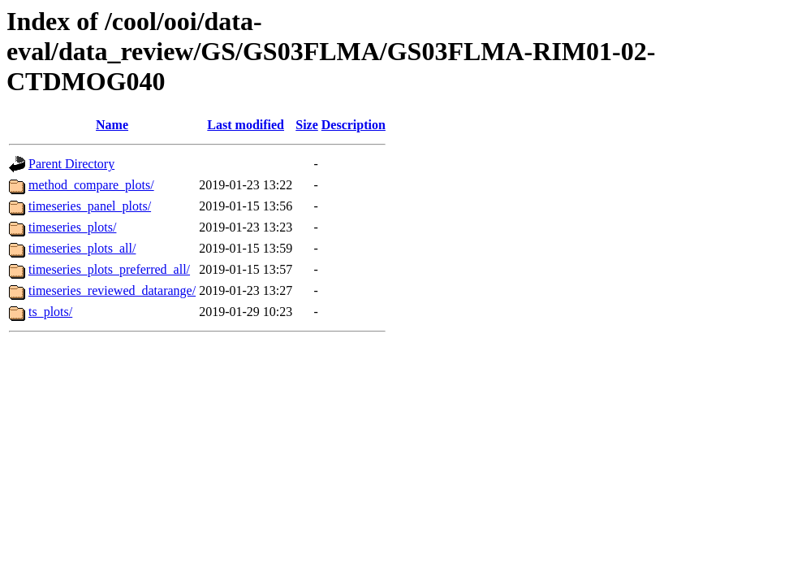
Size (306, 125)
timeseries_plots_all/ (82, 248)
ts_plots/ (50, 311)
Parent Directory (71, 164)
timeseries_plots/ (72, 227)
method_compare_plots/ (91, 185)
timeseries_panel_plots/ (89, 206)
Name (112, 125)
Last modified (245, 125)
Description (353, 125)
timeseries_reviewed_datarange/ (112, 290)
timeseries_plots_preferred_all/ (109, 269)
